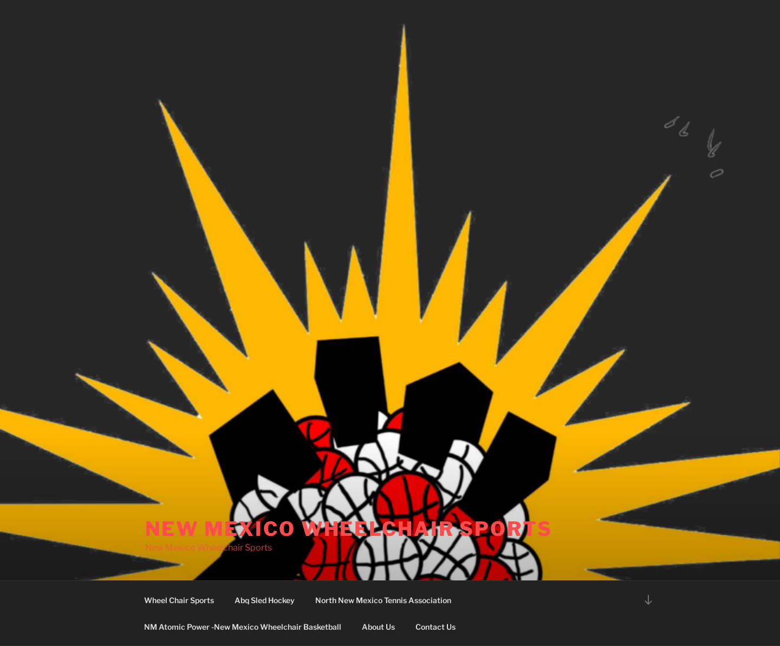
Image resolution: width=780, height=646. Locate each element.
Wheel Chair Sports (179, 600)
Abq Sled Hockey (265, 600)
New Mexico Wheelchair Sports (348, 529)
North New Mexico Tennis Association (383, 600)
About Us (378, 626)
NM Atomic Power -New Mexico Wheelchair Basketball (242, 626)
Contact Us (435, 626)
